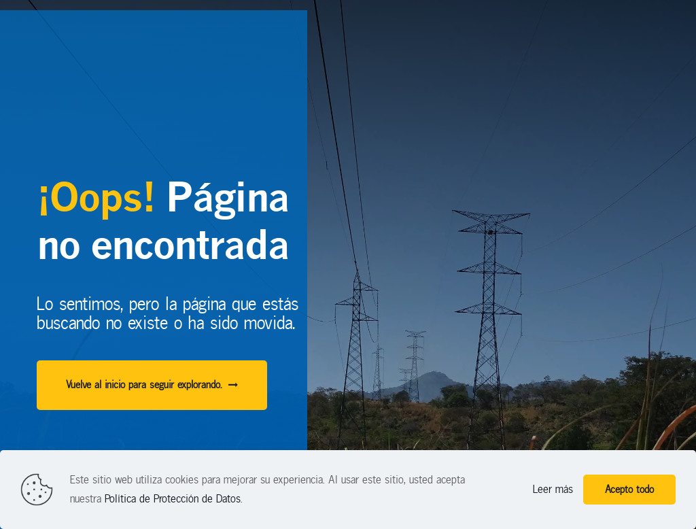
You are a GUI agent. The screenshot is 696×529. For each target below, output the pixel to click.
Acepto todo (629, 489)
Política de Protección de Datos (173, 498)
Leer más (553, 489)
